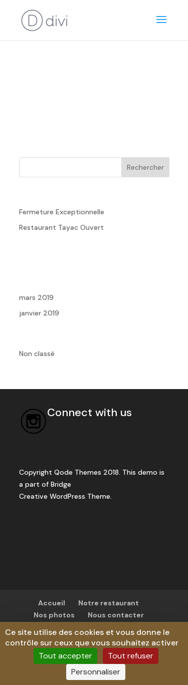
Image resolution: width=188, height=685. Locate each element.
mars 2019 (36, 297)
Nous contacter (116, 614)
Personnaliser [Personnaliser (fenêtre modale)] (95, 671)
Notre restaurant (108, 602)
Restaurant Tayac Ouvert (61, 227)
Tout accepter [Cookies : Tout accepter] (65, 655)
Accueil (51, 602)
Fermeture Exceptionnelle (61, 211)
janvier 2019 (39, 312)
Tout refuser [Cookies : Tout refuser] (130, 655)
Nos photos (54, 614)
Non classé (37, 353)
